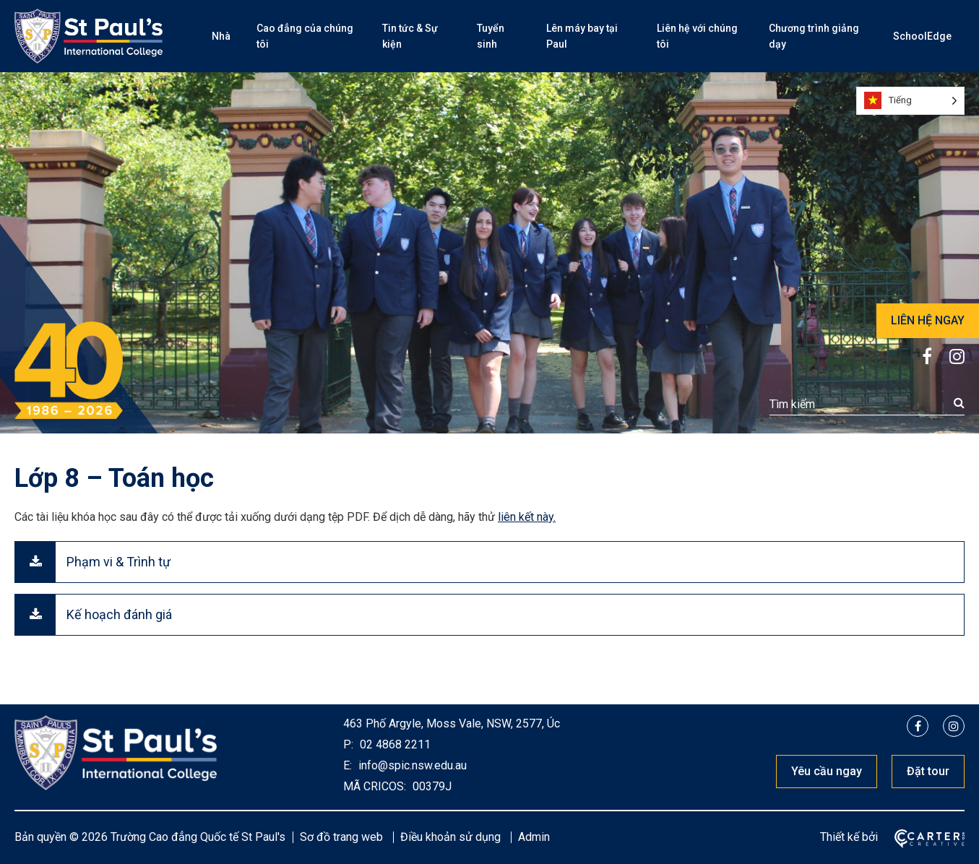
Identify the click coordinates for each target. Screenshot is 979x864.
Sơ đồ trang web (341, 837)
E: (347, 765)
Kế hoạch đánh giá (119, 614)
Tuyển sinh (490, 36)
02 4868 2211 (394, 744)
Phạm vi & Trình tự (118, 561)
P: (348, 744)
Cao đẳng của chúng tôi (304, 36)
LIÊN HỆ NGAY (928, 320)
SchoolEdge (922, 36)
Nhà (221, 36)
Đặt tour (928, 771)
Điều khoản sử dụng (450, 837)
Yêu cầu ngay (826, 771)
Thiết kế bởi (849, 837)
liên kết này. (527, 517)
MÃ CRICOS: (374, 786)
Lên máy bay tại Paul (582, 36)
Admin (534, 837)
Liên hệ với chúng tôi (697, 36)
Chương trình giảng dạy (814, 36)
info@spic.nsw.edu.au (411, 765)
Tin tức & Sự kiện (410, 36)
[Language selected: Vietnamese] (910, 101)
